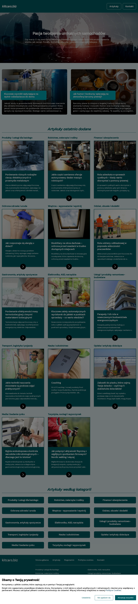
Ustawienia (86, 598)
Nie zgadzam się (104, 598)
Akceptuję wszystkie (125, 598)
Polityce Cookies (113, 590)
